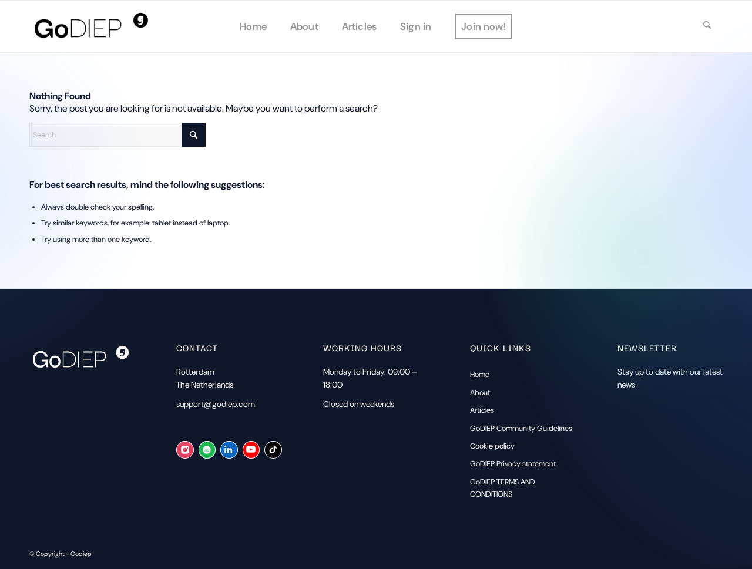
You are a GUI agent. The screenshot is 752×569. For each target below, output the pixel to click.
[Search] (707, 26)
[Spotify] (207, 450)
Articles (482, 410)
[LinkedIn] (228, 450)
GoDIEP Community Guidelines (521, 428)
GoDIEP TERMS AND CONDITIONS (502, 488)
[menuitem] (253, 26)
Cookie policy (492, 446)
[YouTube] (251, 450)
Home (479, 374)
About (480, 393)
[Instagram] (184, 450)
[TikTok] (272, 450)
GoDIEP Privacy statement (513, 464)
